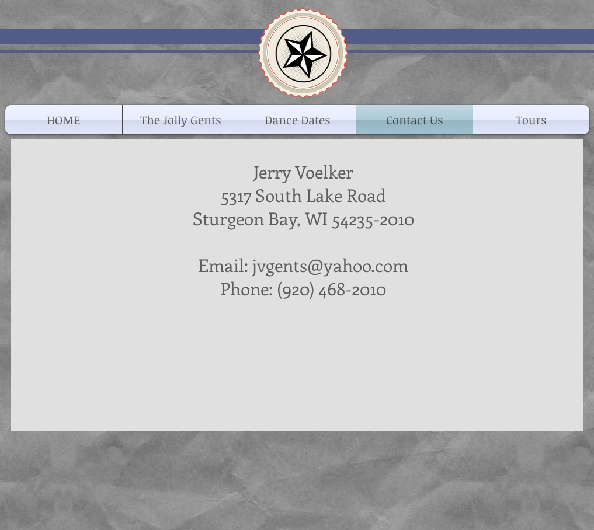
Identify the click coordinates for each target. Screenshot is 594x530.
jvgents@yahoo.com (330, 265)
